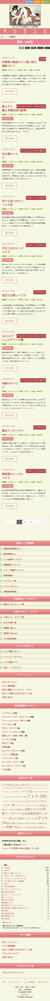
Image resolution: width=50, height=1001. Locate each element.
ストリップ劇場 (8, 754)
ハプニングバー (8, 758)
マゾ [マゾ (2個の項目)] (25, 801)
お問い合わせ (7, 697)
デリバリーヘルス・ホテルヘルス (16, 717)
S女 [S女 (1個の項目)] (39, 785)
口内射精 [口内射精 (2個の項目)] (19, 810)
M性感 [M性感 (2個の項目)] (10, 785)
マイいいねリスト (10, 586)
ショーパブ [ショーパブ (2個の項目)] (13, 792)
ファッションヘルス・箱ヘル (14, 721)
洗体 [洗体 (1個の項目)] (28, 823)
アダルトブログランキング (15, 878)
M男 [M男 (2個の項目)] (17, 785)
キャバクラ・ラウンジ (11, 762)
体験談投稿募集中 (12, 549)
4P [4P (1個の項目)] (4, 785)
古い (27, 48)
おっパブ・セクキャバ (11, 751)
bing (5, 884)
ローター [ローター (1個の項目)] (34, 805)
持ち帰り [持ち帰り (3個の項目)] (13, 823)
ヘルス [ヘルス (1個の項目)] (5, 801)
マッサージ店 (7, 739)
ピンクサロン (7, 724)
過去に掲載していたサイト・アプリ (17, 690)
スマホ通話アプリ (10, 662)
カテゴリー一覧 (9, 581)
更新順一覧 (10, 633)
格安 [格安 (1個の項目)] (22, 823)
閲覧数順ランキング (11, 565)
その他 (5, 769)
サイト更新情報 (8, 686)
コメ (47, 48)
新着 (21, 48)
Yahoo (6, 870)
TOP (4, 982)
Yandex (7, 919)
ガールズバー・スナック (12, 766)
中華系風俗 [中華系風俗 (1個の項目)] (43, 805)
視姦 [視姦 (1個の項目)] (36, 827)
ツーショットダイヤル (12, 657)
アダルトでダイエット (13, 889)
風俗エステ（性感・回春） (13, 736)
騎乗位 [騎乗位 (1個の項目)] (42, 827)
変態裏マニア (9, 916)
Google (7, 868)
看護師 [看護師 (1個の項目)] (41, 823)
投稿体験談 (8, 575)
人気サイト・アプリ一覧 (13, 617)
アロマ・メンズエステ (11, 732)
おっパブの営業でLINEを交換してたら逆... (22, 848)
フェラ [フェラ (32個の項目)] (37, 796)
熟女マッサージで (12, 430)
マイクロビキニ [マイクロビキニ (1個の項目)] (15, 801)
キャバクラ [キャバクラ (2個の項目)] (26, 788)
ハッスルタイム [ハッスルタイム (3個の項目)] (17, 797)
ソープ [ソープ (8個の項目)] (25, 791)
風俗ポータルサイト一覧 (13, 604)
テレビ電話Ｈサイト (11, 651)
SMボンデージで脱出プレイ (15, 876)
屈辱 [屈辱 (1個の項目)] (15, 818)
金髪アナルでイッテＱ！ (14, 905)
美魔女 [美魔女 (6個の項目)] (12, 827)
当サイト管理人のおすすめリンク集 (17, 693)
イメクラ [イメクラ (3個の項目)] (14, 788)
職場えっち (8, 903)
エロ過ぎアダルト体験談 (14, 881)
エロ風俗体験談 (9, 639)
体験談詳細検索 (9, 592)
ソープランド (7, 713)
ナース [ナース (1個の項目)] (5, 797)
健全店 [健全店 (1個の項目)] (5, 809)
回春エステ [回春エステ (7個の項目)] (33, 809)
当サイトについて (9, 682)
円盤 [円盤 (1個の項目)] (11, 809)
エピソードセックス (12, 895)
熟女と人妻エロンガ (12, 873)
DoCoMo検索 (9, 886)
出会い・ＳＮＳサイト (12, 667)
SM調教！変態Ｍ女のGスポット (17, 908)
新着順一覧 (9, 628)
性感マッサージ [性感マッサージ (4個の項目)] (27, 818)
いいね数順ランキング (12, 559)
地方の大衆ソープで (14, 295)
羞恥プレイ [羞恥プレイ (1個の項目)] (22, 827)
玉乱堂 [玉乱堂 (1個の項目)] (34, 823)
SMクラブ (6, 743)
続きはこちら (7, 922)
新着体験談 (9, 554)
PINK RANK (9, 900)
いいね (40, 48)
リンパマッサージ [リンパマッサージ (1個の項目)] (22, 805)
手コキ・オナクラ (9, 728)
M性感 (4, 747)
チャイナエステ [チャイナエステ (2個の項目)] (40, 792)
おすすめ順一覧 (9, 622)
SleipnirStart (9, 913)
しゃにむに (8, 897)
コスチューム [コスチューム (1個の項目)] (38, 788)
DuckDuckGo (9, 892)
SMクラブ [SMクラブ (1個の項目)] (32, 785)
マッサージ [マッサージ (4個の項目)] (36, 801)
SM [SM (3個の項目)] (24, 785)
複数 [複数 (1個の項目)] (30, 827)
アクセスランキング (10, 953)
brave (6, 911)
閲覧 (33, 48)
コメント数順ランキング (13, 570)
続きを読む (9, 91)
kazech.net (25, 994)
